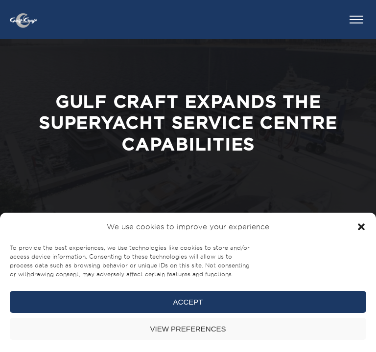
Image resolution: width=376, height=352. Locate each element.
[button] (361, 227)
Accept (188, 302)
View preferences (188, 329)
